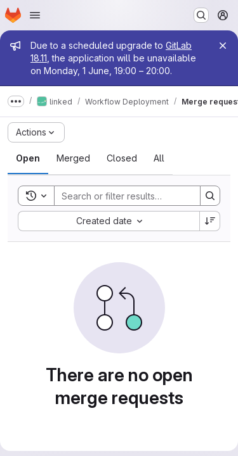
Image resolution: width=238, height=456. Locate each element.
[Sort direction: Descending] (210, 221)
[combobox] (108, 221)
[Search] (138, 195)
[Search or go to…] (201, 15)
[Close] (222, 45)
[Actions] (36, 132)
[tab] (28, 158)
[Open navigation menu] (35, 15)
